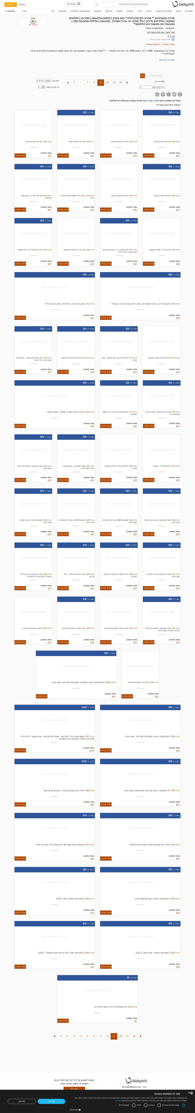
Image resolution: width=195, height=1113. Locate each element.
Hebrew (10, 11)
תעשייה (130, 11)
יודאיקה (109, 11)
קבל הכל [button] (51, 1101)
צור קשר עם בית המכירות (161, 32)
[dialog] (97, 1101)
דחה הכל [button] (21, 1101)
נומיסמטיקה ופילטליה (80, 11)
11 (114, 82)
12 (120, 82)
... (81, 82)
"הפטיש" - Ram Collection (160, 28)
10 (107, 82)
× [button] (189, 1093)
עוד (52, 11)
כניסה (22, 4)
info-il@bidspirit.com (131, 1087)
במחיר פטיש (153, 100)
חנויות (178, 11)
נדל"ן (139, 11)
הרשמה (10, 4)
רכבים (149, 11)
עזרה (24, 11)
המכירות (189, 11)
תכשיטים (62, 11)
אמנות (119, 11)
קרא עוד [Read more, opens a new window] (118, 1100)
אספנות (97, 11)
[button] (128, 1109)
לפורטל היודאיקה (164, 11)
